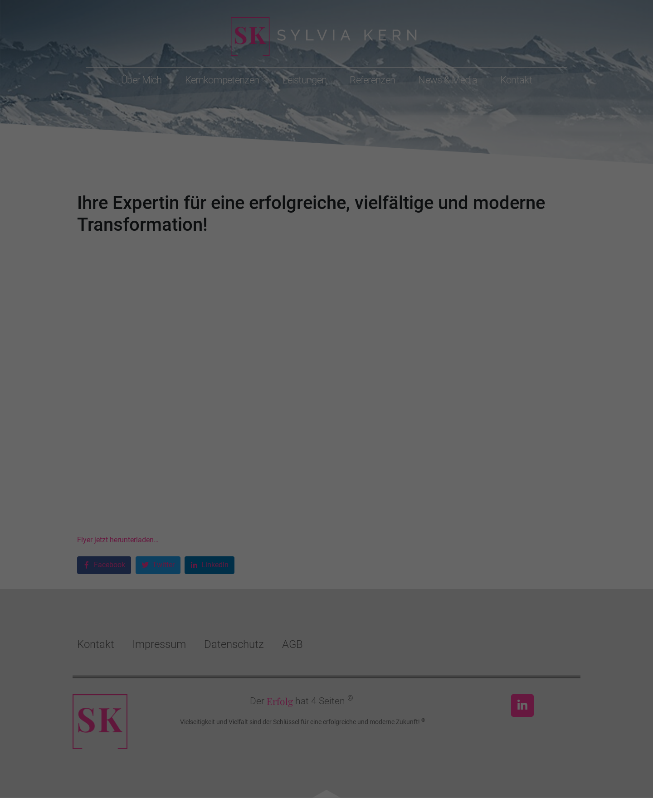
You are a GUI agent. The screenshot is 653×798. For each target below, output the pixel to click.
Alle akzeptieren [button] (326, 423)
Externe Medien (410, 391)
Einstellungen (407, 361)
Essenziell (229, 391)
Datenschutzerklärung (239, 361)
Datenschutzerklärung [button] (331, 497)
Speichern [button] (327, 450)
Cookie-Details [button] (286, 497)
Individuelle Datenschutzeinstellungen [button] (326, 477)
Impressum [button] (371, 497)
